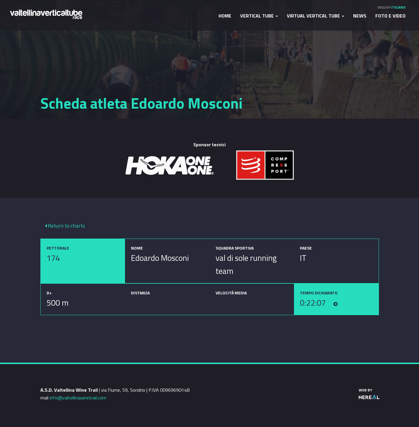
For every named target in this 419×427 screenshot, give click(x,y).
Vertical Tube (259, 15)
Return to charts (65, 226)
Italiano (398, 7)
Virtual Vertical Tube (315, 15)
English (383, 7)
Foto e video (390, 15)
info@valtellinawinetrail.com (78, 397)
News (359, 15)
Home (225, 15)
